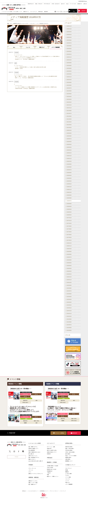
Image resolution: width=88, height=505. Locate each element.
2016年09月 (69, 251)
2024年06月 (69, 45)
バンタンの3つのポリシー (33, 491)
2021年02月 (69, 127)
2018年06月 (69, 203)
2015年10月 (69, 282)
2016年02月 (69, 271)
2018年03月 (69, 212)
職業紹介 (67, 471)
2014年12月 (69, 310)
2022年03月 (69, 99)
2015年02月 (69, 305)
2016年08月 (69, 254)
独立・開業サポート (32, 484)
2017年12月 (69, 217)
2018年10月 (69, 192)
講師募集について (68, 461)
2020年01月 (69, 152)
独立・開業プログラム (33, 446)
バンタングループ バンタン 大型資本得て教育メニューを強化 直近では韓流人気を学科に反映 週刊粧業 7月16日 (30, 67)
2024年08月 (69, 40)
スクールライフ (51, 443)
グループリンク (68, 468)
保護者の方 (79, 3)
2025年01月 (69, 34)
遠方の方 (63, 3)
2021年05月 (69, 119)
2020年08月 (69, 136)
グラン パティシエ (32, 468)
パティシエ (31, 470)
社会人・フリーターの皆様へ (71, 455)
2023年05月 (69, 71)
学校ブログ (41, 47)
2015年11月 (69, 279)
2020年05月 (69, 141)
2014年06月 (69, 327)
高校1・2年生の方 (38, 3)
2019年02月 (69, 181)
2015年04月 (69, 299)
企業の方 (85, 3)
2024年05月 (69, 48)
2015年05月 (69, 296)
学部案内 (31, 464)
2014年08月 (69, 322)
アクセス (58, 11)
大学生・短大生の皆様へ (70, 452)
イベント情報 (68, 477)
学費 (48, 474)
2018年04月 (69, 209)
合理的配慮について (44, 491)
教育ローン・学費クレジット (52, 476)
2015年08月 (69, 288)
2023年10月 (69, 59)
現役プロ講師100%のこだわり (34, 452)
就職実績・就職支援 (33, 477)
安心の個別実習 (32, 450)
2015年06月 (69, 293)
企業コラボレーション (33, 455)
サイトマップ (63, 491)
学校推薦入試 (49, 471)
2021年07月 (69, 113)
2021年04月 (69, 121)
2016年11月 (69, 245)
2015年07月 (69, 291)
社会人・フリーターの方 (71, 3)
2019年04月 (69, 175)
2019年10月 (69, 161)
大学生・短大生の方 (56, 3)
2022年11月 (69, 76)
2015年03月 (69, 302)
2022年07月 (69, 88)
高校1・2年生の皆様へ (69, 448)
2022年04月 (69, 96)
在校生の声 (49, 448)
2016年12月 (69, 243)
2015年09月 (69, 285)
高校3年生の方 (31, 3)
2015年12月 (69, 276)
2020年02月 (69, 150)
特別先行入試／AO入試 (51, 469)
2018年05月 (69, 206)
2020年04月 (69, 144)
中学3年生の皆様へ (69, 450)
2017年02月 (69, 237)
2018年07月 (69, 200)
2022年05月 (69, 93)
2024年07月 (69, 43)
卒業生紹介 (49, 457)
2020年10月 (69, 130)
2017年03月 (69, 234)
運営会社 (24, 491)
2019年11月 (69, 158)
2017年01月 (69, 240)
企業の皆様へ (68, 459)
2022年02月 (69, 102)
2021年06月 (69, 116)
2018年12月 (69, 186)
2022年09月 (69, 82)
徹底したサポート (32, 459)
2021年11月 (69, 107)
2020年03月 (69, 147)
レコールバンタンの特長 (35, 443)
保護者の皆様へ (68, 457)
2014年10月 (69, 316)
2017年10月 (69, 223)
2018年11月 (69, 189)
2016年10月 (69, 248)
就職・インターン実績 (33, 482)
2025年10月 (69, 28)
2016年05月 (69, 262)
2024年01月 (69, 54)
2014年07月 (69, 324)
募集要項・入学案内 (52, 462)
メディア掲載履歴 (55, 47)
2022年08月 (69, 85)
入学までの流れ (50, 467)
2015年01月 (69, 307)
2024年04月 (69, 51)
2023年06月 (69, 68)
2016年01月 (69, 274)
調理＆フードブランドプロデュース (36, 473)
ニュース (28, 47)
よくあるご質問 (65, 11)
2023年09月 (69, 62)
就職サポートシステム (33, 480)
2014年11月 (69, 313)
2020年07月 (69, 138)
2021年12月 (69, 105)
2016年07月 (69, 257)
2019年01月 (69, 183)
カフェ (30, 471)
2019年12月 (69, 155)
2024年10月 (69, 37)
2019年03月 (69, 178)
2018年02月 (69, 214)
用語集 (66, 470)
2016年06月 (69, 260)
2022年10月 (69, 79)
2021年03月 (69, 124)
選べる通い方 (31, 453)
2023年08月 (69, 65)
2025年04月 (69, 31)
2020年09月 (69, 133)
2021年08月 (69, 110)
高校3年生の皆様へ (69, 446)
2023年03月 (69, 74)
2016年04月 (69, 265)
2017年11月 (69, 220)
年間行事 (48, 453)
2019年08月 (69, 167)
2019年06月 (69, 172)
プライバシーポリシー (54, 491)
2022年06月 (69, 90)
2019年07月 (69, 169)
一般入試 (48, 472)
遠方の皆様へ (68, 453)
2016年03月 (69, 268)
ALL (14, 47)
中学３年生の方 (47, 3)
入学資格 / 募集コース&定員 (52, 465)
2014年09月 (69, 319)
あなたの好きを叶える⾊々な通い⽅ (36, 461)
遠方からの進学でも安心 (52, 450)
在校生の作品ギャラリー (52, 452)
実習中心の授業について (33, 448)
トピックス (67, 478)
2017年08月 (69, 229)
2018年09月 (69, 195)
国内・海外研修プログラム (34, 457)
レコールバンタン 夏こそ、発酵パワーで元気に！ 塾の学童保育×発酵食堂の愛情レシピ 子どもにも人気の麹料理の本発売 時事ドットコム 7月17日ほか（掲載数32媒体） (36, 76)
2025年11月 (69, 26)
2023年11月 (69, 57)
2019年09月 (69, 164)
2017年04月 (69, 231)
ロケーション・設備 (51, 446)
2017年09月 (69, 226)
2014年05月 (69, 330)
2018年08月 (69, 198)
